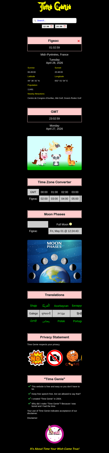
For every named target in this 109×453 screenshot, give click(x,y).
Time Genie (54, 7)
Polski (61, 321)
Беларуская (79, 305)
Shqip (33, 305)
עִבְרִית (61, 313)
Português (79, 321)
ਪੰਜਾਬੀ (33, 321)
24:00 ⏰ (61, 26)
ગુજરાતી (46, 313)
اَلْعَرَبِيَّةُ (46, 305)
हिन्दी (79, 313)
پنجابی (46, 321)
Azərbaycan (61, 305)
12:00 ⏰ (48, 26)
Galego (33, 313)
